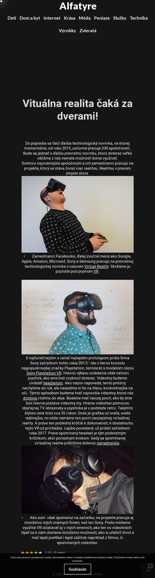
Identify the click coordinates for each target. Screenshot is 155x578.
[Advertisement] (77, 63)
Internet (52, 17)
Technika (139, 17)
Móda (85, 17)
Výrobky (67, 30)
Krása (69, 17)
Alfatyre (78, 6)
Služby (119, 17)
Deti (12, 17)
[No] (150, 566)
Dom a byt (30, 17)
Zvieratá (88, 30)
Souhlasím (77, 569)
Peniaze (102, 17)
